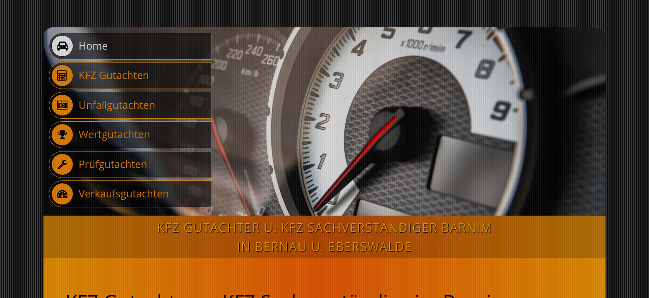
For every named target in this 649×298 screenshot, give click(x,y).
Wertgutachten (100, 134)
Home (79, 46)
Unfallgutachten (103, 105)
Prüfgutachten (99, 164)
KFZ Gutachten (100, 75)
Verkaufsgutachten (110, 193)
